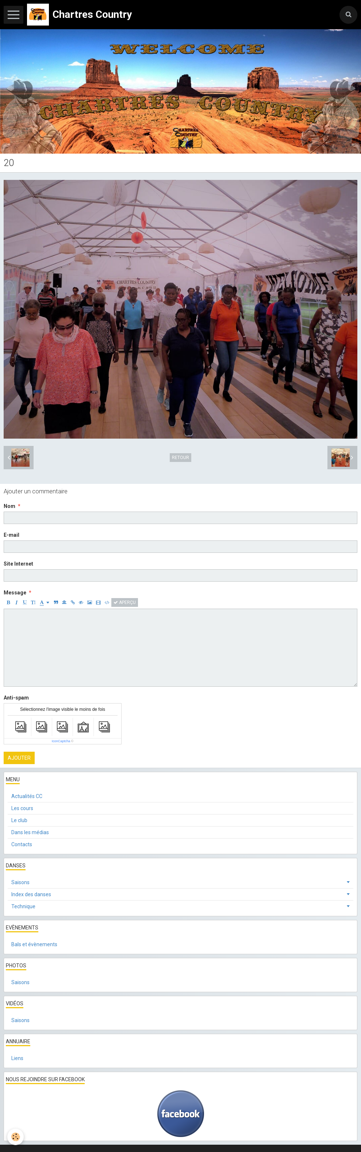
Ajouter (19, 758)
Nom (9, 506)
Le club (19, 820)
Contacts (21, 844)
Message (15, 593)
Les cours (22, 808)
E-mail (11, 535)
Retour (180, 457)
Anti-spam (16, 698)
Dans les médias (30, 832)
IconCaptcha (61, 741)
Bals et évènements (34, 944)
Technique (23, 906)
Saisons (20, 882)
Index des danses (31, 894)
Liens (17, 1058)
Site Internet (18, 564)
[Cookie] (15, 1137)
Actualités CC (26, 796)
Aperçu (125, 602)
